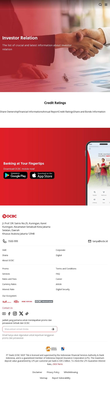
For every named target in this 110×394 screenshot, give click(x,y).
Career (59, 279)
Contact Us (7, 308)
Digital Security (63, 289)
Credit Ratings (65, 111)
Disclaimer (37, 372)
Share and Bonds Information (89, 111)
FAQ (58, 273)
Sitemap (43, 378)
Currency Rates (9, 284)
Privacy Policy (53, 372)
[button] (53, 329)
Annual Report (50, 111)
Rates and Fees (9, 279)
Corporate (60, 250)
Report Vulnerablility (61, 378)
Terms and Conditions (66, 268)
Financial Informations (31, 111)
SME (4, 250)
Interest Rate (8, 289)
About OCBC (8, 260)
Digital (59, 255)
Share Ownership (9, 111)
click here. (58, 364)
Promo (5, 268)
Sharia (5, 255)
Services (6, 273)
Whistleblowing (71, 372)
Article (59, 284)
